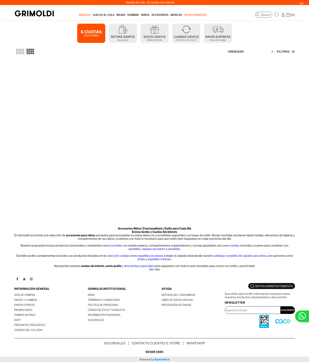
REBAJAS (85, 14)
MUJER (121, 14)
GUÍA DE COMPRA (24, 294)
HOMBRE (133, 14)
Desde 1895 (154, 352)
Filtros (283, 51)
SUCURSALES (96, 320)
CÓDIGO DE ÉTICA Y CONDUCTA (106, 309)
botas (141, 259)
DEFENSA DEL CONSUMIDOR (178, 294)
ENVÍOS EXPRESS (24, 304)
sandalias (174, 249)
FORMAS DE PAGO (24, 314)
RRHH (91, 294)
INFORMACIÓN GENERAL (32, 288)
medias (234, 245)
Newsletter (235, 302)
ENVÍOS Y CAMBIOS (25, 299)
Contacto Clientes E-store (156, 343)
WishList (277, 15)
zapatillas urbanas (159, 259)
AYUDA (167, 288)
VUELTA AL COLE (103, 14)
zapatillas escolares (150, 255)
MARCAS (176, 14)
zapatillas (134, 249)
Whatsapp (195, 343)
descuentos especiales (139, 266)
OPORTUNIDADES (195, 14)
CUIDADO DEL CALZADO (28, 330)
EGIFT (17, 320)
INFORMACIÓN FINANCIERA (104, 314)
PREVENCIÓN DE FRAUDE (176, 304)
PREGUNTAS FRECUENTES (29, 325)
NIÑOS (145, 14)
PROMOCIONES (23, 309)
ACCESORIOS (159, 14)
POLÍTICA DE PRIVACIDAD (103, 304)
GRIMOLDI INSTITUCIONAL (107, 288)
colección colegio (117, 255)
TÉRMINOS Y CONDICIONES (104, 299)
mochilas (116, 245)
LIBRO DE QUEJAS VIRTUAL (178, 299)
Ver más (154, 269)
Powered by (154, 359)
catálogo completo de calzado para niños (240, 255)
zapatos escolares (153, 249)
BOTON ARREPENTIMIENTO (274, 286)
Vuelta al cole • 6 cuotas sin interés (150, 2)
